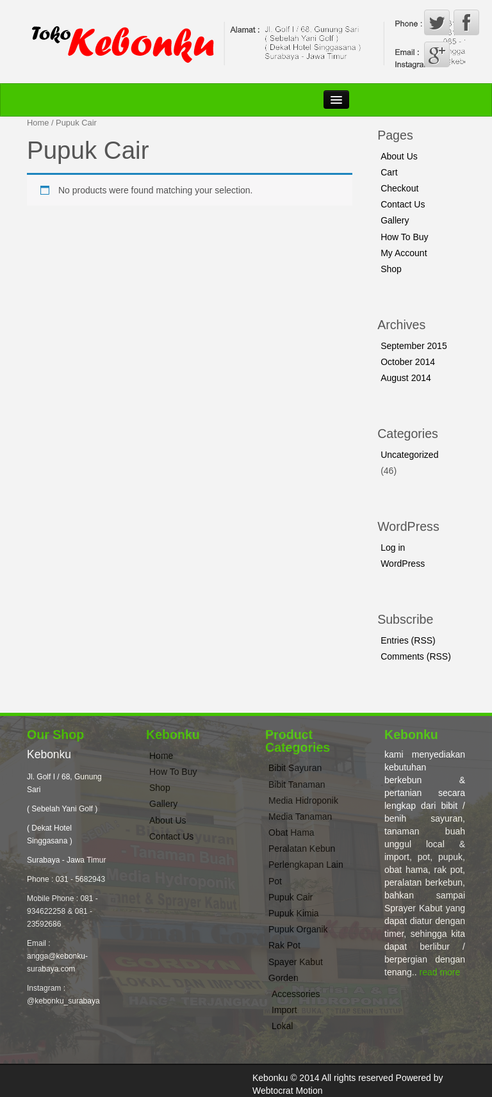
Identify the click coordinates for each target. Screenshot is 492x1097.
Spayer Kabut (295, 962)
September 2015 (414, 346)
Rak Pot (284, 945)
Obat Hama (291, 832)
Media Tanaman (300, 816)
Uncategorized (409, 455)
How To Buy (404, 237)
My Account (404, 253)
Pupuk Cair (290, 897)
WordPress (403, 563)
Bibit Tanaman (296, 784)
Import (284, 1010)
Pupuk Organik (298, 929)
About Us (399, 156)
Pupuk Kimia (293, 913)
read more (440, 972)
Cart (389, 172)
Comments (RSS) (416, 656)
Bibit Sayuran (295, 768)
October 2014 (408, 362)
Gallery (395, 220)
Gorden (283, 978)
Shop (391, 269)
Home (38, 122)
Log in (393, 547)
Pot (275, 881)
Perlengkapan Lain (305, 864)
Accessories (296, 994)
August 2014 (406, 378)
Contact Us (403, 204)
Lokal (282, 1026)
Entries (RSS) (408, 640)
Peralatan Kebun (301, 848)
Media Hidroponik (303, 800)
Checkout (399, 188)
